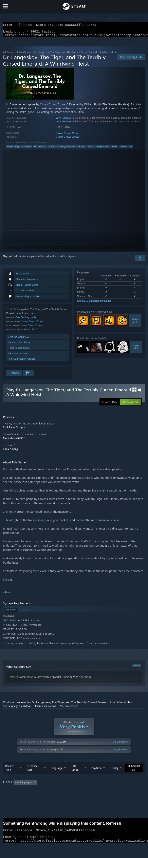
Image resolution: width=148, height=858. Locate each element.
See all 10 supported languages (94, 303)
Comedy (26, 149)
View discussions (17, 355)
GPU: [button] (88, 795)
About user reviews (45, 708)
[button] (17, 790)
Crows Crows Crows (67, 135)
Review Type (9, 775)
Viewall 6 (135, 323)
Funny (81, 149)
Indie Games (24, 54)
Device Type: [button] (106, 795)
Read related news (18, 350)
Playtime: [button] (95, 790)
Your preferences (68, 708)
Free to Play (13, 149)
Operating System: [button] (54, 795)
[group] (74, 793)
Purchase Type (32, 775)
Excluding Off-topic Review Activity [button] (64, 790)
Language (57, 776)
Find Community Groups (21, 361)
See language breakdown (17, 708)
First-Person (40, 149)
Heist (114, 149)
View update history (19, 344)
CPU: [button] (75, 795)
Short (90, 149)
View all (137, 668)
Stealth (123, 149)
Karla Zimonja (11, 451)
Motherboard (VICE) (14, 440)
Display (114, 776)
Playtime (96, 776)
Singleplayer (102, 149)
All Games (9, 54)
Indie (51, 149)
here (72, 679)
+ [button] (131, 149)
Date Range (74, 775)
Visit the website (19, 339)
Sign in (7, 258)
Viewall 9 (136, 349)
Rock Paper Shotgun (14, 429)
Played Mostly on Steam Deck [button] (20, 795)
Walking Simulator (66, 149)
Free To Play (22, 319)
